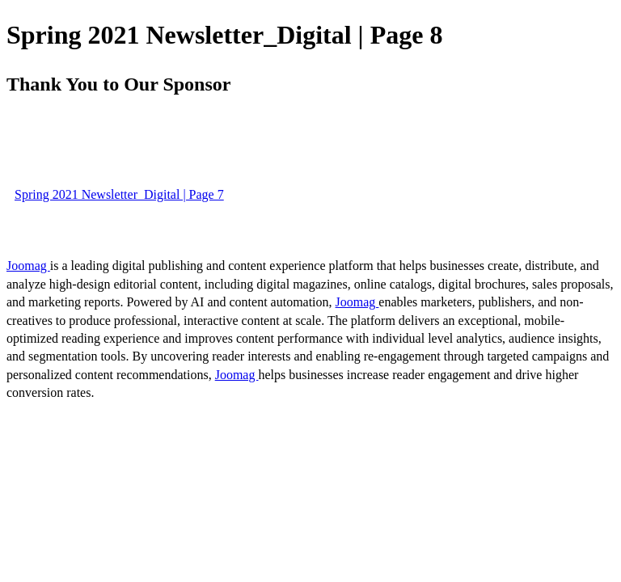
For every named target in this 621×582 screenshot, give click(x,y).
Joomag (28, 265)
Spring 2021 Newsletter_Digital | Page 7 (119, 194)
